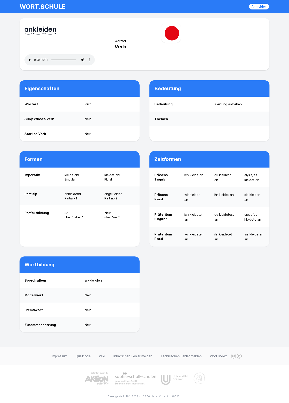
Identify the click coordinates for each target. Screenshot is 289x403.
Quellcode (83, 356)
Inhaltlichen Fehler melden (132, 356)
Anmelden (259, 6)
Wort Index (218, 356)
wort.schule (43, 6)
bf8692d (176, 396)
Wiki (102, 356)
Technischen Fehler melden (181, 356)
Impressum (59, 356)
